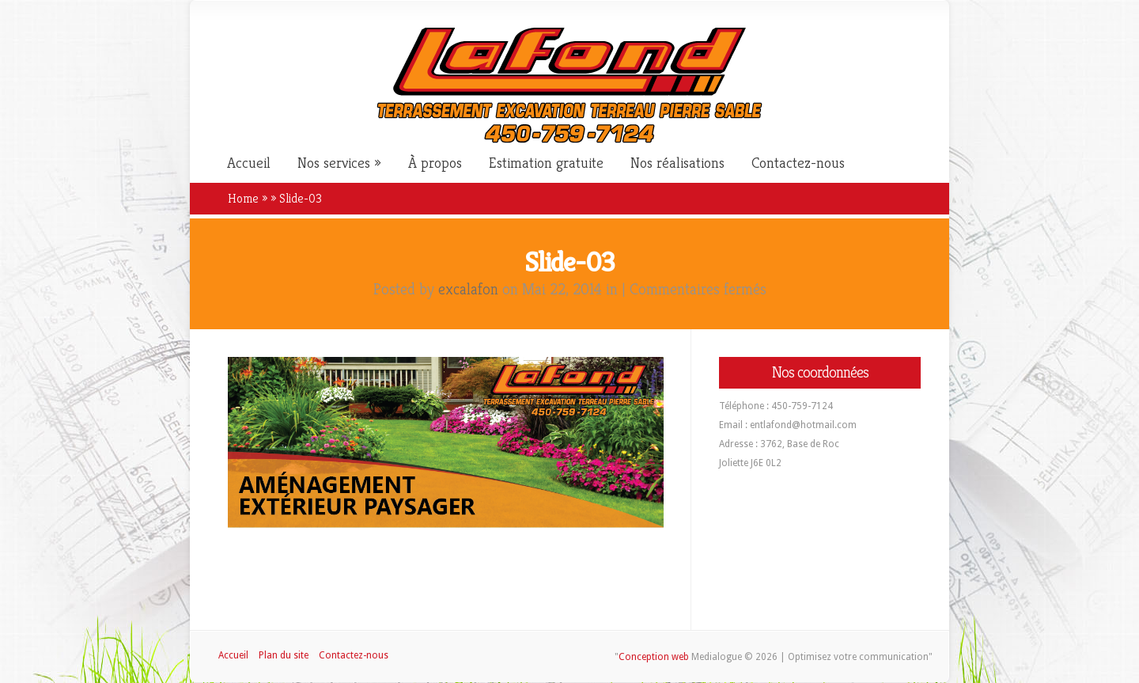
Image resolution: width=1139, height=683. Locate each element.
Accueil (249, 163)
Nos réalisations (677, 163)
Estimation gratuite (546, 163)
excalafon (468, 289)
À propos (435, 163)
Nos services (333, 163)
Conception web (654, 656)
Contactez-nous (798, 163)
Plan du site (283, 655)
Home (243, 198)
